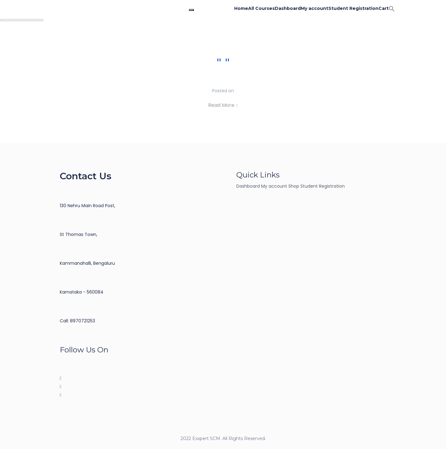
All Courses (261, 8)
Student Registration (353, 8)
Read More (223, 105)
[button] (392, 8)
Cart (383, 8)
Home (241, 8)
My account (314, 8)
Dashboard (288, 8)
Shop (293, 186)
